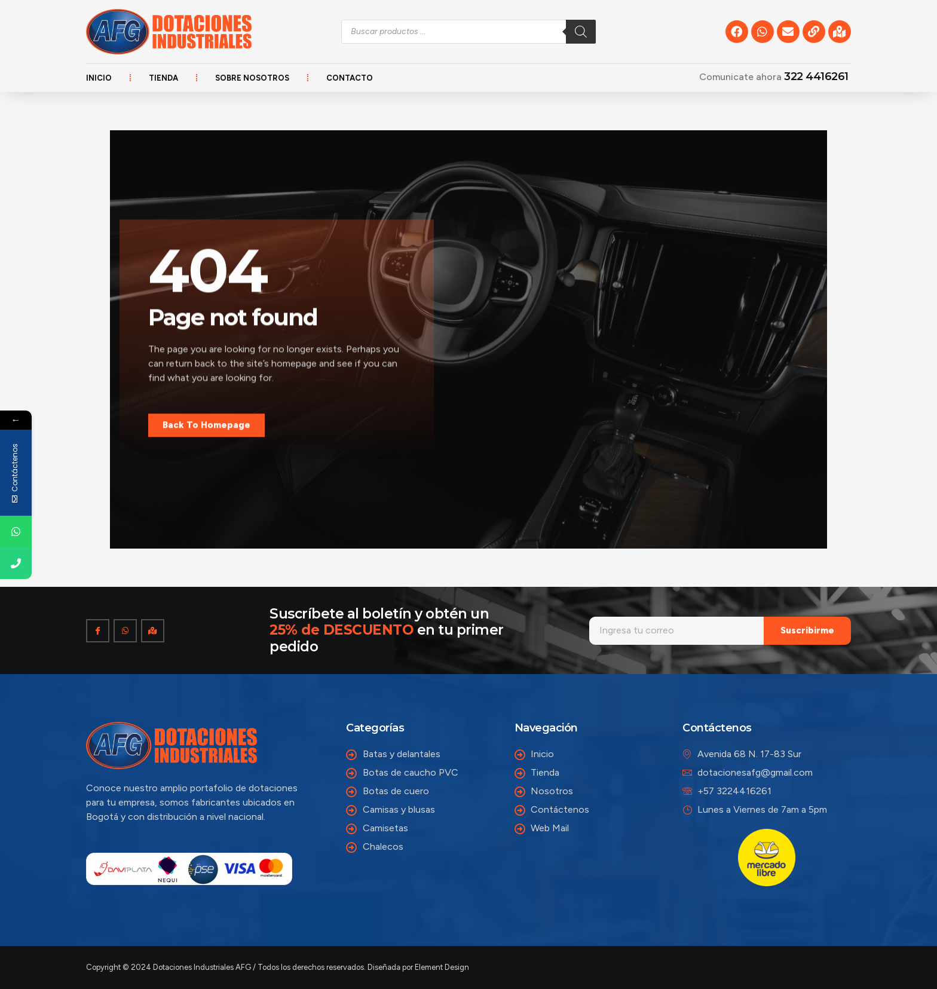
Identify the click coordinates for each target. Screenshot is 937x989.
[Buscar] (581, 32)
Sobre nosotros (252, 78)
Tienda (163, 78)
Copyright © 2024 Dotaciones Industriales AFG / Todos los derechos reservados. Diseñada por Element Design (277, 967)
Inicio (99, 78)
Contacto (349, 78)
